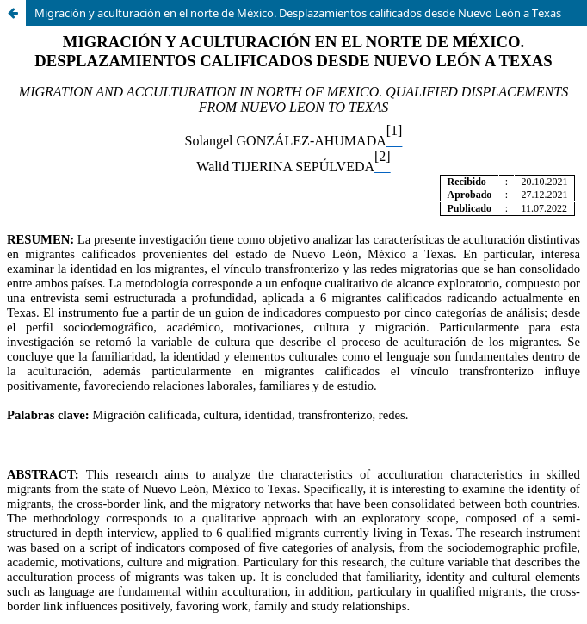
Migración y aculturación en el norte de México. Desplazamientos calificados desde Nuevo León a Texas (297, 13)
